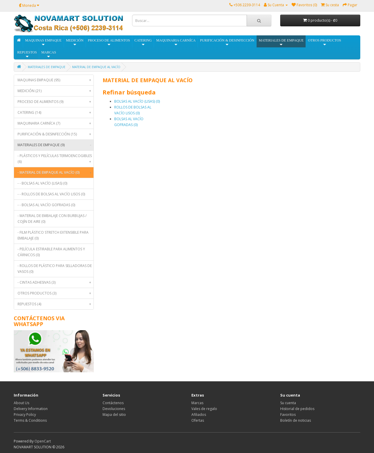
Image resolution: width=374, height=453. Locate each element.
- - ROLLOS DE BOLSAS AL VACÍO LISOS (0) (51, 194)
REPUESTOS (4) (56, 304)
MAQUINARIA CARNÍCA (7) (56, 123)
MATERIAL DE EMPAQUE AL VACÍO (96, 67)
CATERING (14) (56, 112)
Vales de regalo (204, 408)
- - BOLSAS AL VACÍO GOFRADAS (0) (46, 204)
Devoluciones (114, 408)
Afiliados (198, 414)
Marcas (197, 402)
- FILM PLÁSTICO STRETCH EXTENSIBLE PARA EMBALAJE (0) (53, 235)
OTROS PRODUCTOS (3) (56, 293)
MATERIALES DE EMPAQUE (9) (56, 145)
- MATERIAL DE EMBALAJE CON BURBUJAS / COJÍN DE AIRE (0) (52, 218)
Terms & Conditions (30, 420)
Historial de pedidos (297, 408)
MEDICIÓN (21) (56, 91)
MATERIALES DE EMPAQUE (281, 42)
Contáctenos (113, 402)
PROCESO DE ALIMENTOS (109, 42)
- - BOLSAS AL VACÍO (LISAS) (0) (42, 183)
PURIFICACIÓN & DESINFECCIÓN (227, 42)
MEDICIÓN (75, 42)
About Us (21, 402)
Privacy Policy (25, 414)
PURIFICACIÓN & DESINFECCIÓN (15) (56, 134)
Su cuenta (288, 402)
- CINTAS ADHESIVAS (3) (56, 282)
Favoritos (288, 414)
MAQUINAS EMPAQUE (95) (56, 80)
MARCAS (48, 54)
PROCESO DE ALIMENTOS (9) (56, 102)
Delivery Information (31, 408)
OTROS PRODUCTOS (324, 42)
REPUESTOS (27, 54)
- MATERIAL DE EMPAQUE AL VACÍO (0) (56, 172)
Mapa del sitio (114, 414)
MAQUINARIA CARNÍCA (175, 42)
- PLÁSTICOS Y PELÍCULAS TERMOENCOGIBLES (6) (56, 160)
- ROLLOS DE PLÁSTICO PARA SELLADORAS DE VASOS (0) (55, 268)
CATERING (143, 42)
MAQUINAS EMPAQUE (43, 42)
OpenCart (42, 441)
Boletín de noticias (295, 420)
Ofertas (197, 420)
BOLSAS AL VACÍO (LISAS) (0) (137, 101)
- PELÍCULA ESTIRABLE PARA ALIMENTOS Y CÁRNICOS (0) (51, 252)
